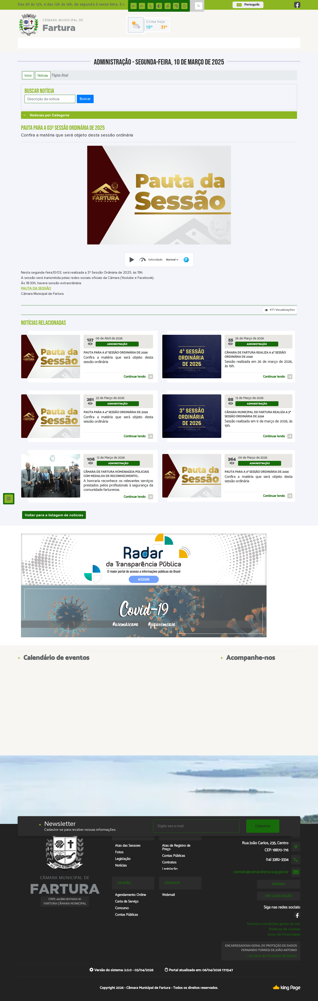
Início (28, 75)
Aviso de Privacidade (284, 934)
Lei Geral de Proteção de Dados (272, 956)
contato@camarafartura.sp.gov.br (260, 872)
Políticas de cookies (284, 929)
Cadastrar (263, 826)
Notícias (43, 75)
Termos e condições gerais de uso (273, 924)
